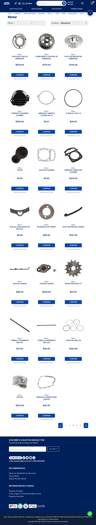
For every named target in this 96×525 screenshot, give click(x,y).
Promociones (77, 9)
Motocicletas (16, 9)
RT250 (63, 13)
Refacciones (37, 9)
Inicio (9, 13)
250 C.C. (50, 13)
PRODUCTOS (17, 13)
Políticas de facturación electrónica (71, 517)
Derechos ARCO (52, 517)
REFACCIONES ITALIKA (29, 13)
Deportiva (41, 13)
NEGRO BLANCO (72, 13)
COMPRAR (20, 75)
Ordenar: (55, 23)
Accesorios (57, 9)
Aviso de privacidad (10, 517)
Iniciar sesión (76, 3)
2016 (57, 13)
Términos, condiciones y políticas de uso (32, 517)
